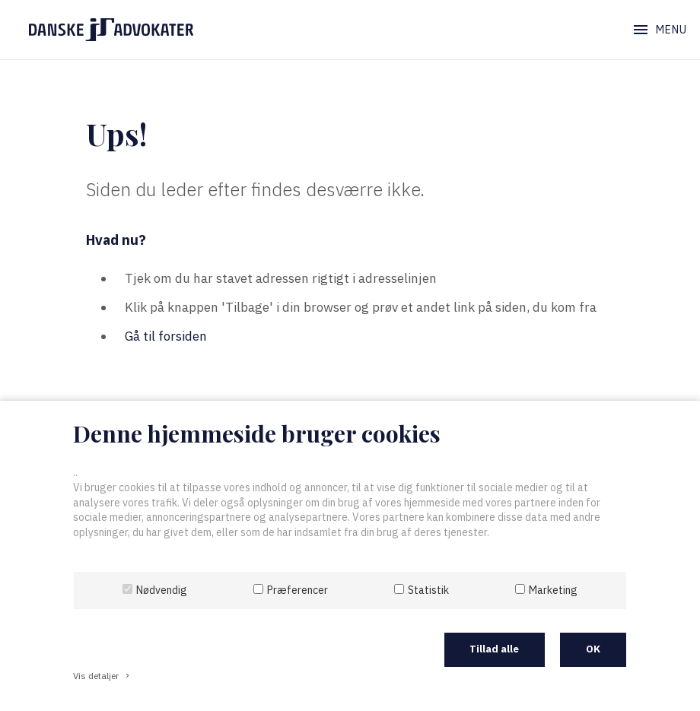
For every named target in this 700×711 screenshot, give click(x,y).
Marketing (553, 590)
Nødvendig (161, 590)
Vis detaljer (102, 675)
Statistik (428, 590)
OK (593, 649)
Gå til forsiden (166, 336)
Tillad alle (494, 649)
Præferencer (297, 590)
